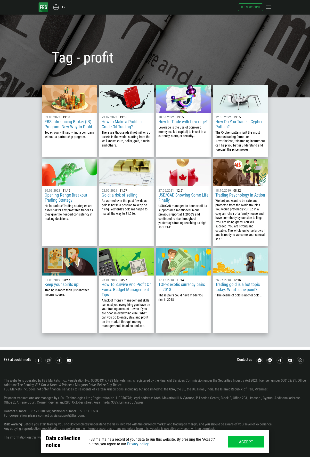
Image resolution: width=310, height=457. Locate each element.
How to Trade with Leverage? (183, 121)
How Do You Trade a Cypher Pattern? (238, 124)
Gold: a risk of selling (120, 195)
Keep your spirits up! (62, 284)
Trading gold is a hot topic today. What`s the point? (237, 287)
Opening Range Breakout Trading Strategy (66, 197)
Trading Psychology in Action (240, 195)
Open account (250, 7)
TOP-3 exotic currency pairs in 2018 (181, 287)
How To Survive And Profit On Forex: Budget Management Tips (127, 289)
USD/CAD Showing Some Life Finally (183, 197)
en (63, 7)
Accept (246, 441)
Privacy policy (137, 444)
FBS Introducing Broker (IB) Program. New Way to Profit (68, 124)
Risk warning (13, 424)
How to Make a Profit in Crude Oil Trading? (122, 124)
